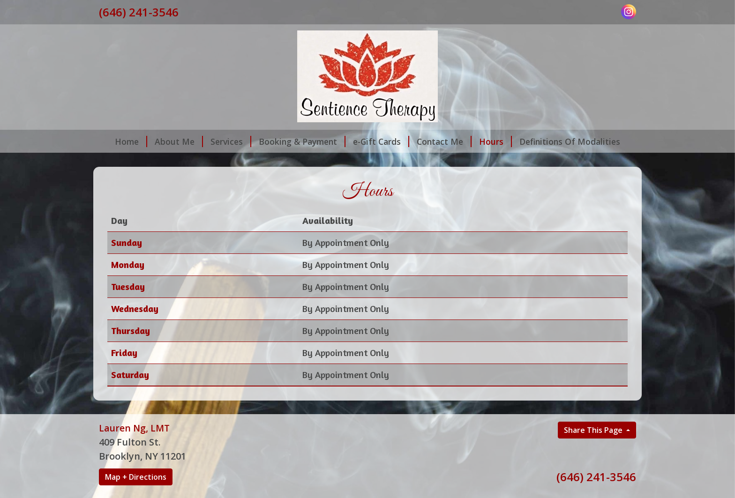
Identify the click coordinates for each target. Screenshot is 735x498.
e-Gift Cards (381, 141)
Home (131, 141)
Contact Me (444, 141)
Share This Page (594, 430)
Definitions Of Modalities (569, 141)
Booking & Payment (302, 141)
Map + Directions (135, 477)
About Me (179, 141)
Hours (495, 141)
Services (230, 141)
